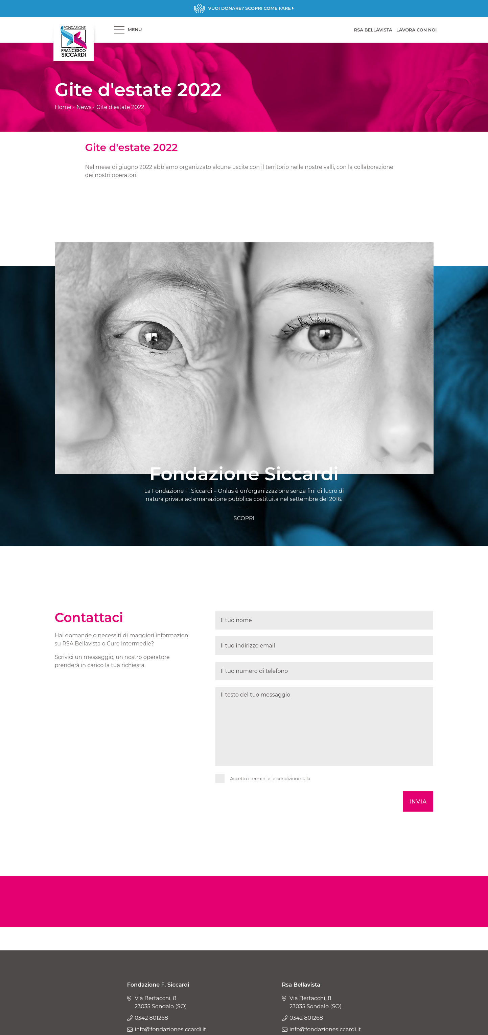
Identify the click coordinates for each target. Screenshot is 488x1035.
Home (63, 107)
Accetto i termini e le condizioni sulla (270, 778)
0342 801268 (151, 1018)
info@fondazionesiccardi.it (170, 1029)
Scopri (244, 8)
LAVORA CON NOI (416, 29)
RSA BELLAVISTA (373, 29)
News (83, 107)
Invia (418, 801)
